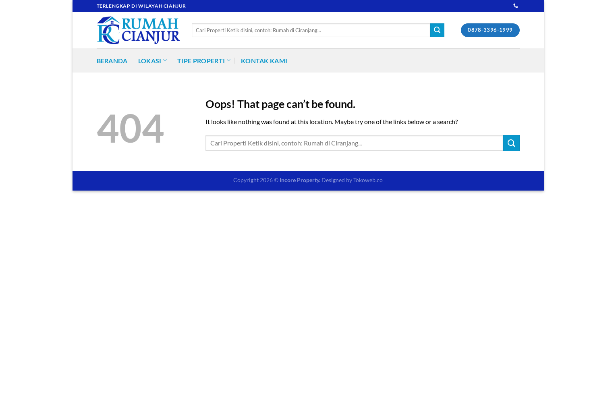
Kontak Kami (264, 60)
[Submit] (437, 30)
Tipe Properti (203, 60)
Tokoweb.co (368, 179)
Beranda (112, 60)
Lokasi (152, 60)
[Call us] (515, 6)
